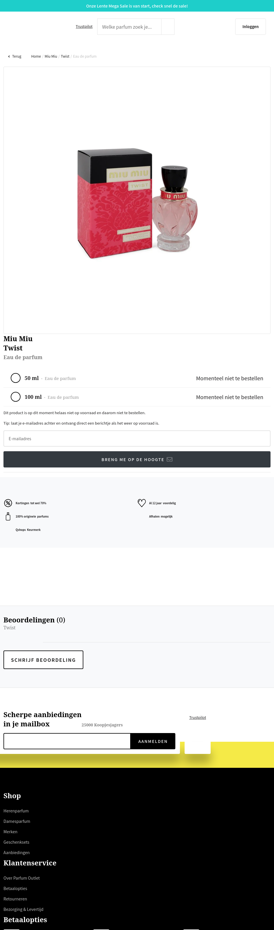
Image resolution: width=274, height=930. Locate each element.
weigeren (126, 489)
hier (94, 475)
